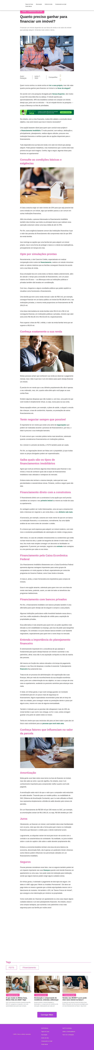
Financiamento (29, 967)
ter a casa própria (55, 85)
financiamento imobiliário (31, 130)
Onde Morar (28, 6)
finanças (47, 870)
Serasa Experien (58, 94)
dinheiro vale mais (66, 512)
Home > (25, 11)
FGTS (11, 967)
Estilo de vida (48, 4)
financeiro (24, 669)
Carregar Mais (47, 1015)
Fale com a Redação (68, 1034)
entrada (60, 546)
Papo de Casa (29, 4)
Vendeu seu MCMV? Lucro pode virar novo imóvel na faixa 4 (74, 999)
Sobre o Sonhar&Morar (68, 1031)
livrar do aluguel (64, 88)
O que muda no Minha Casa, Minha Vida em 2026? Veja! (16, 999)
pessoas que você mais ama (53, 723)
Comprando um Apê (60, 4)
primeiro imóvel (47, 500)
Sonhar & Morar (15, 4)
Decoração (39, 4)
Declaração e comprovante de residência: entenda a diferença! (46, 999)
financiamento (46, 262)
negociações (61, 425)
